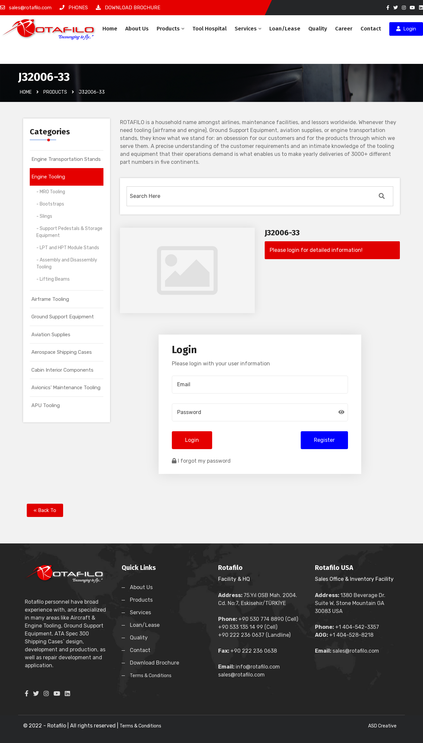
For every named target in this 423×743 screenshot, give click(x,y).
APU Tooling (45, 405)
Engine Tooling (48, 177)
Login (406, 29)
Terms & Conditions (151, 675)
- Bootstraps (50, 204)
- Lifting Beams (53, 279)
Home (109, 28)
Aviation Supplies (50, 335)
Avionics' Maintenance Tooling (65, 388)
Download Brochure (154, 663)
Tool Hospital (209, 28)
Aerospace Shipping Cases (61, 352)
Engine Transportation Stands (66, 159)
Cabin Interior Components (62, 370)
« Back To (45, 510)
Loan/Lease (284, 28)
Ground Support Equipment (62, 317)
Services (248, 28)
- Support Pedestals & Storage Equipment (69, 232)
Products (170, 28)
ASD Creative (382, 726)
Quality (317, 28)
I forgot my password (201, 461)
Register (324, 440)
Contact (371, 28)
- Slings (44, 216)
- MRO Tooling (50, 192)
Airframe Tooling (50, 299)
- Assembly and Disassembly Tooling (66, 263)
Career (344, 28)
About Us (137, 28)
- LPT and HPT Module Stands (67, 248)
